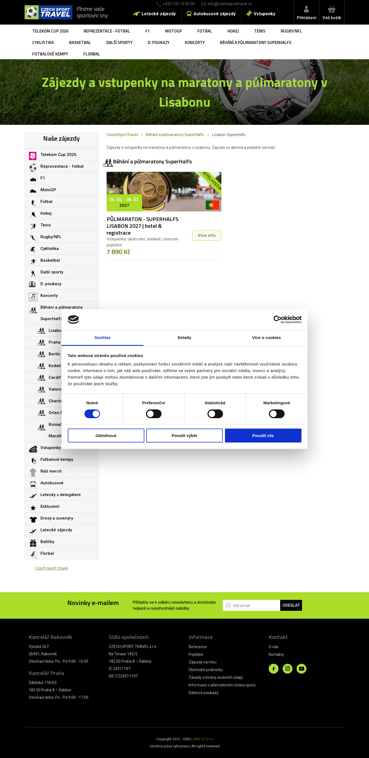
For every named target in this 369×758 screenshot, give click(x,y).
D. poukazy (158, 42)
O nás (274, 647)
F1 (147, 31)
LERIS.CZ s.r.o (202, 739)
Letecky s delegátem (60, 494)
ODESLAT (291, 605)
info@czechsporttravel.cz (229, 4)
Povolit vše (263, 435)
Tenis (259, 31)
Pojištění (196, 654)
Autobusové (51, 482)
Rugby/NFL (291, 31)
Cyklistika (43, 42)
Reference (198, 647)
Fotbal (204, 31)
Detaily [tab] (184, 337)
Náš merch (51, 471)
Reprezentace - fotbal (107, 31)
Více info (207, 235)
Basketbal (80, 42)
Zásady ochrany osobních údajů (216, 677)
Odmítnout (106, 435)
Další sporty (119, 42)
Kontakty (276, 654)
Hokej (233, 31)
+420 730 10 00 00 (179, 4)
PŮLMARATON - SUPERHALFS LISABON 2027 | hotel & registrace (142, 226)
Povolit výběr (184, 435)
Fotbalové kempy (50, 54)
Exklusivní (49, 506)
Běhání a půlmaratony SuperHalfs (255, 42)
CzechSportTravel (122, 134)
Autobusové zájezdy (215, 13)
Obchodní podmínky (206, 670)
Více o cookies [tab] (266, 337)
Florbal (91, 54)
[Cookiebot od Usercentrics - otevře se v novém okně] (277, 319)
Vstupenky (264, 13)
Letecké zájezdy (159, 13)
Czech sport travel (52, 568)
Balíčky (47, 541)
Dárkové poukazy (203, 693)
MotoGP (173, 31)
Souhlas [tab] (102, 337)
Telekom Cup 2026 (50, 31)
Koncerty (195, 42)
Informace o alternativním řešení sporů (222, 685)
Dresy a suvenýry (56, 518)
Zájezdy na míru (202, 662)
